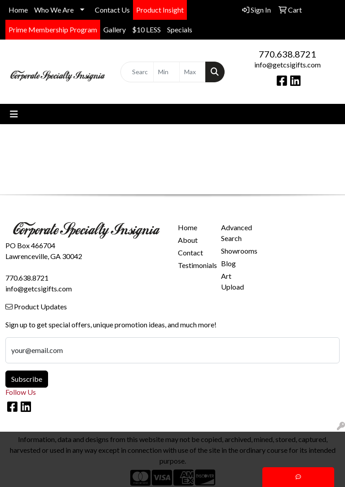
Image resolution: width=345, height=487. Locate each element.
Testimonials (194, 265)
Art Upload (232, 281)
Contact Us (112, 9)
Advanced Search (236, 232)
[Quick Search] (137, 72)
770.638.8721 (287, 54)
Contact (190, 252)
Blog (228, 263)
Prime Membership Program (53, 29)
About (188, 240)
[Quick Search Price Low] (166, 72)
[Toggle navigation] (13, 114)
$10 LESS (146, 29)
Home (18, 9)
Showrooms (237, 250)
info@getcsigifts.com (287, 64)
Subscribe (26, 379)
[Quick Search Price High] (192, 72)
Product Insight (160, 9)
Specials (179, 29)
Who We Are (54, 9)
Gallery (114, 29)
